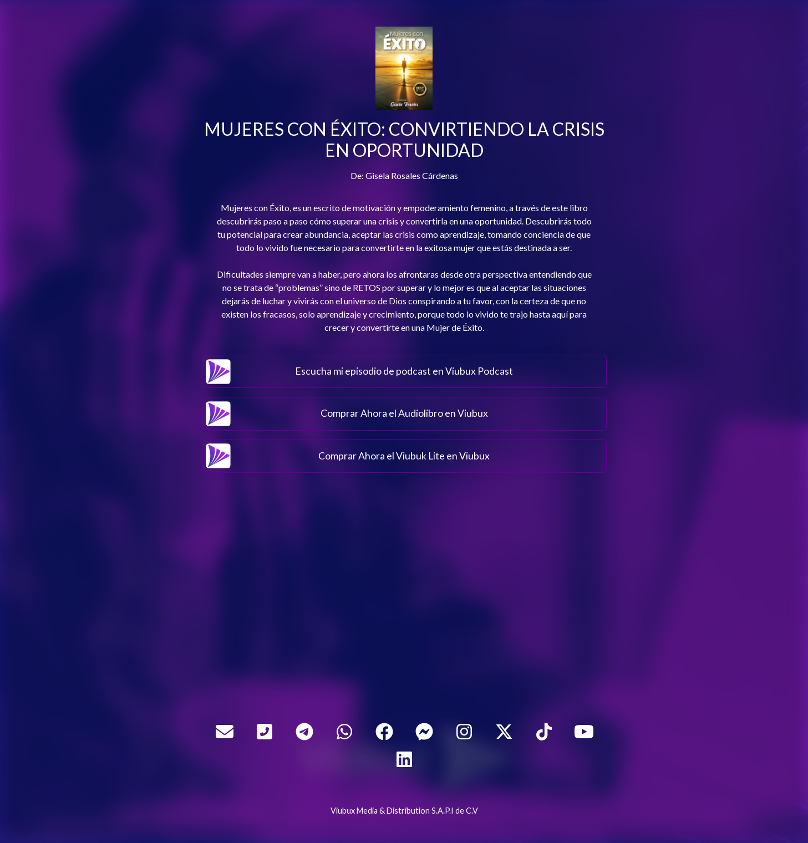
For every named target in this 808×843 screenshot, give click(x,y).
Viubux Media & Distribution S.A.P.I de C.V (404, 810)
